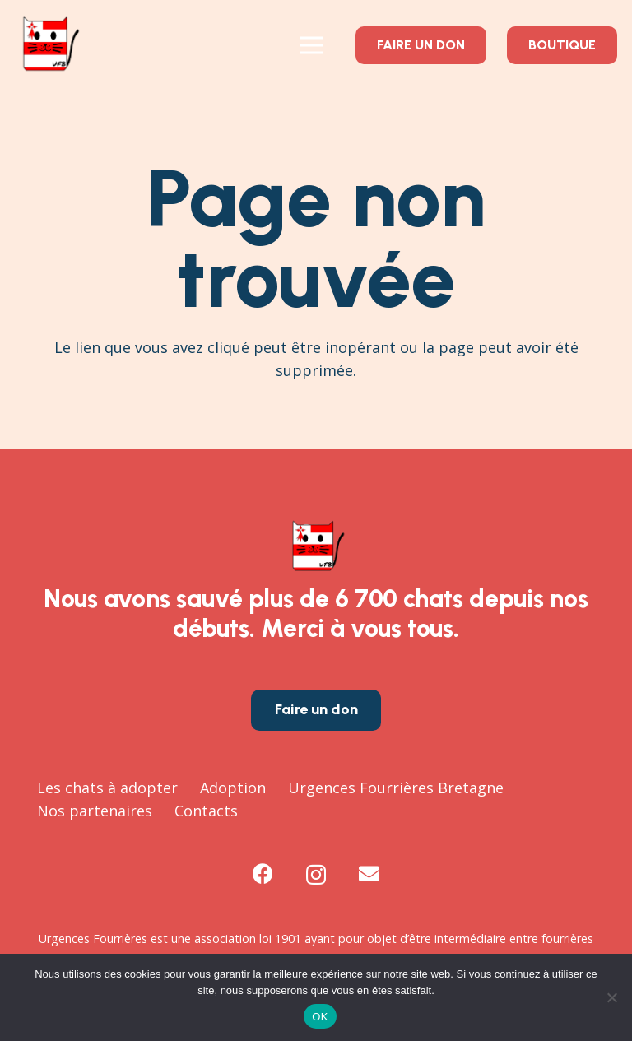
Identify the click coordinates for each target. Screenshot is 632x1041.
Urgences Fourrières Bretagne (396, 787)
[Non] (611, 997)
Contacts (206, 810)
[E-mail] (369, 873)
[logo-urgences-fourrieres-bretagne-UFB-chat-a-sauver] (48, 45)
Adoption (233, 787)
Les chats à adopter (107, 787)
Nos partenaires (94, 810)
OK (320, 1017)
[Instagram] (316, 874)
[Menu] (311, 45)
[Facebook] (263, 873)
